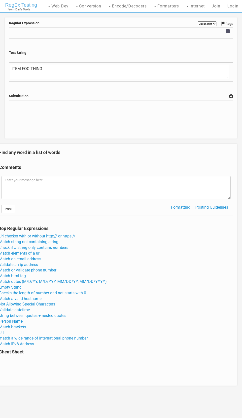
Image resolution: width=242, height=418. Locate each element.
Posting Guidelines (211, 207)
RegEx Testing (21, 5)
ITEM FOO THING (119, 72)
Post (8, 209)
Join (216, 6)
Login (233, 6)
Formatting (180, 207)
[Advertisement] (121, 125)
